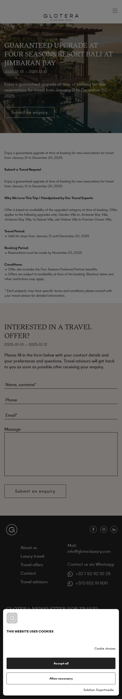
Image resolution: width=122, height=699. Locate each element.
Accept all (61, 663)
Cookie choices (104, 648)
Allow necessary (61, 678)
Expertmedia (105, 690)
